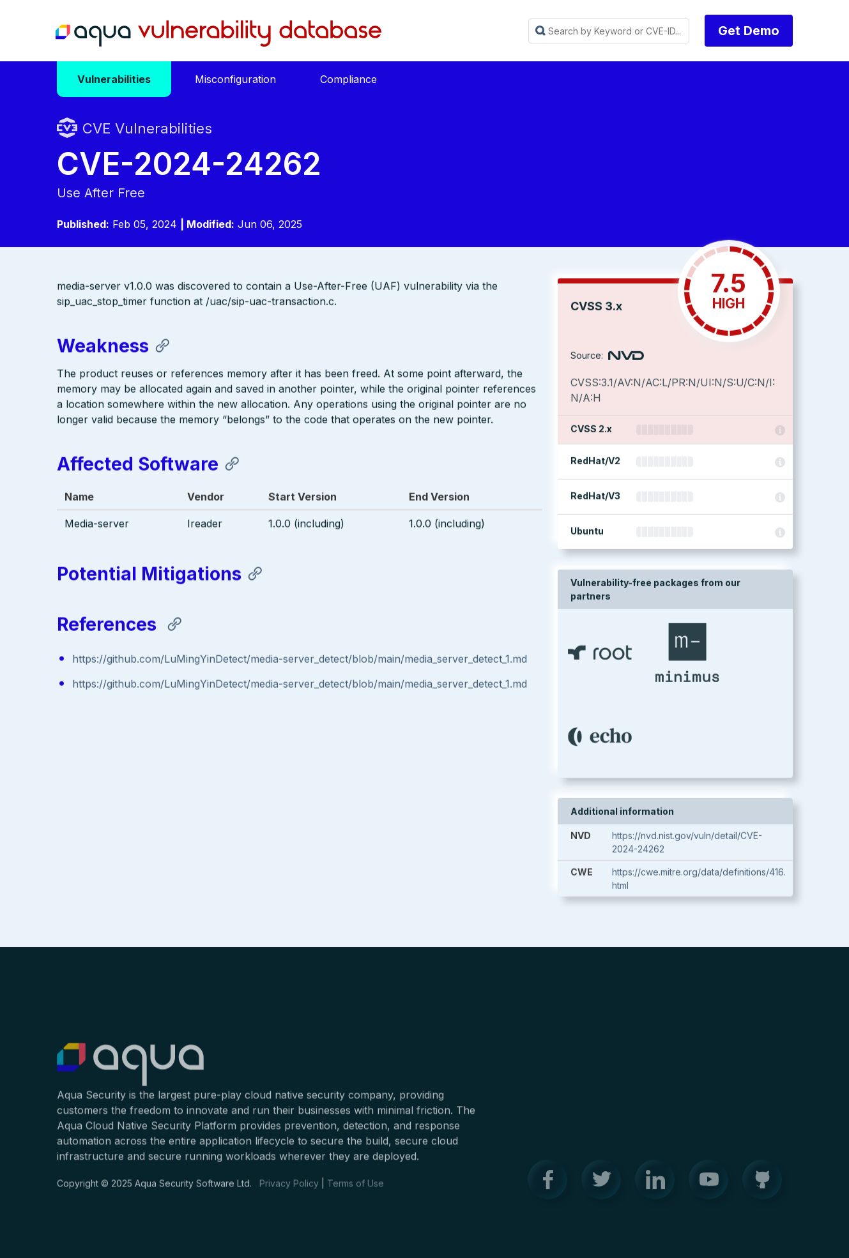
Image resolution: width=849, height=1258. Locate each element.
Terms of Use (355, 1190)
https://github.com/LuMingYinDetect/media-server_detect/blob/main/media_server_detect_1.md (299, 659)
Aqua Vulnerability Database (218, 34)
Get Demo (748, 30)
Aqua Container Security (130, 1071)
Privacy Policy (289, 1190)
